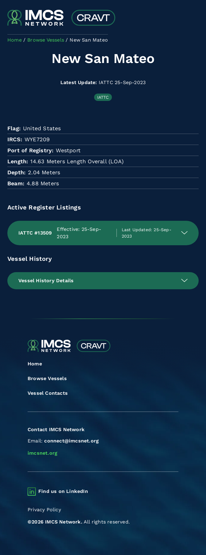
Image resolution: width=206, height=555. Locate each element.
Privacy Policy (44, 509)
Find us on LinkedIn (63, 491)
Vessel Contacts (48, 393)
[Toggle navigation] (193, 18)
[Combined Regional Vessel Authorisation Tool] (61, 18)
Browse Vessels (47, 378)
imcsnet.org (42, 453)
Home (35, 364)
